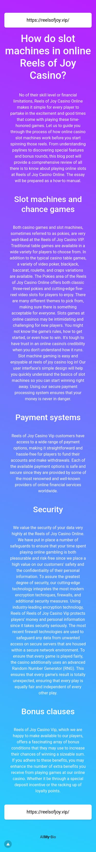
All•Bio (48, 837)
